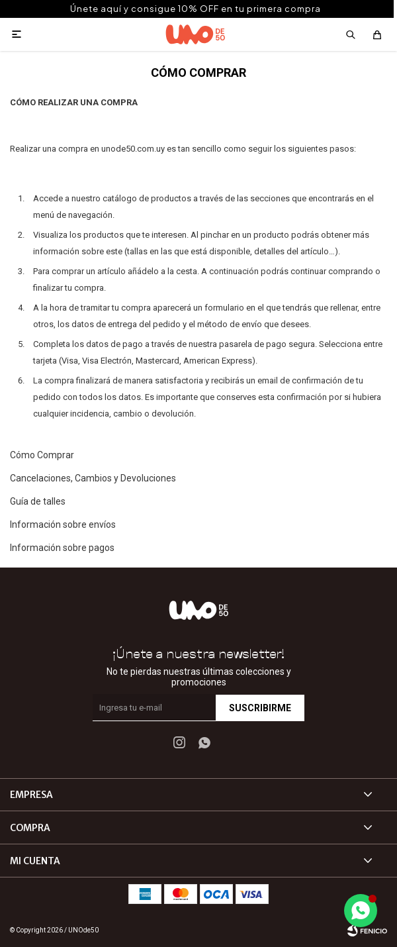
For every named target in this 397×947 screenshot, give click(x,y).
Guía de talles (38, 501)
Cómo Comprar (42, 455)
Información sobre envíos (63, 524)
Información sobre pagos (62, 547)
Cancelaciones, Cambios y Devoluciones (93, 478)
